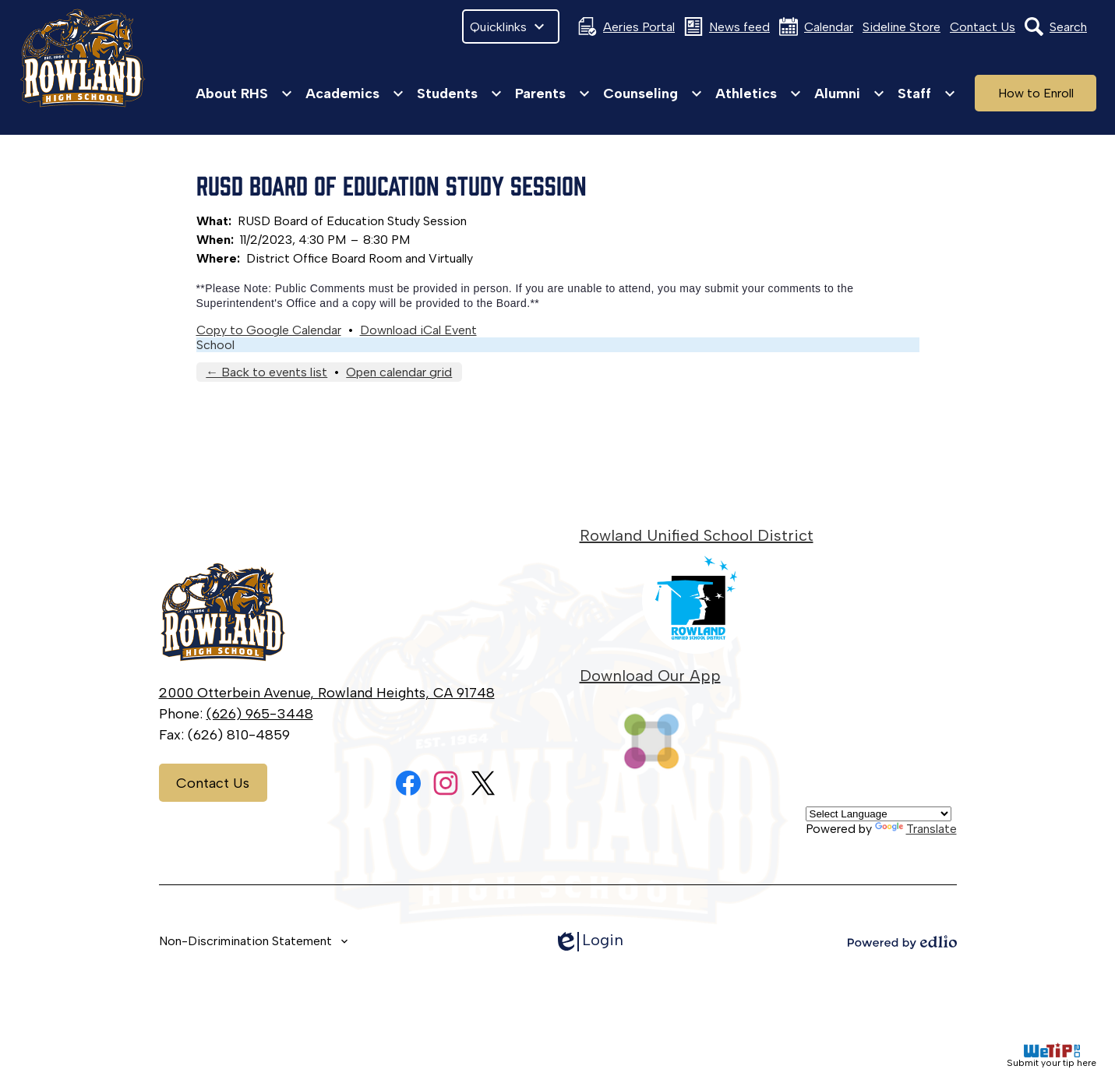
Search (1056, 26)
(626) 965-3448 (259, 713)
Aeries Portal (626, 26)
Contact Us (982, 26)
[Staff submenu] (926, 93)
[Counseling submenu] (653, 93)
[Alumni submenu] (849, 93)
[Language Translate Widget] (878, 813)
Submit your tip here (1051, 1055)
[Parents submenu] (553, 93)
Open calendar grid (399, 372)
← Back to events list (266, 372)
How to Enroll (1036, 93)
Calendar (816, 26)
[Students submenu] (460, 93)
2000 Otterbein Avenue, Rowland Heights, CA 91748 (327, 692)
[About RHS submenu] (244, 93)
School (215, 344)
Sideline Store (901, 26)
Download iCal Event (418, 330)
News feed (727, 26)
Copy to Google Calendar (268, 330)
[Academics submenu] (355, 93)
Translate (916, 828)
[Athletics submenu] (758, 93)
